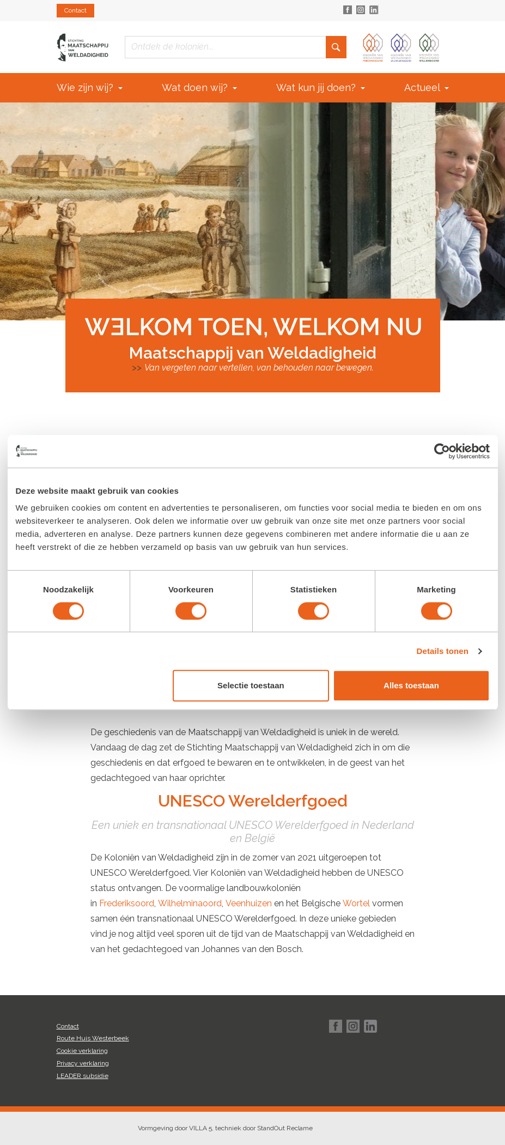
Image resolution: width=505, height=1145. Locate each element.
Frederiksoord (126, 903)
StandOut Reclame (285, 1128)
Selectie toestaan (250, 685)
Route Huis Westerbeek (93, 1038)
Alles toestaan (411, 685)
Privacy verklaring (83, 1063)
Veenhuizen (249, 903)
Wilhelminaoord (190, 903)
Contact (75, 10)
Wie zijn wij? (90, 87)
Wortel (356, 903)
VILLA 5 (200, 1128)
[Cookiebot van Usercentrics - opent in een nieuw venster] (442, 451)
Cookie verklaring (82, 1051)
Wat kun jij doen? (320, 87)
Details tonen (443, 651)
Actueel (426, 87)
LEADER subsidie (82, 1076)
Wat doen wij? (199, 87)
